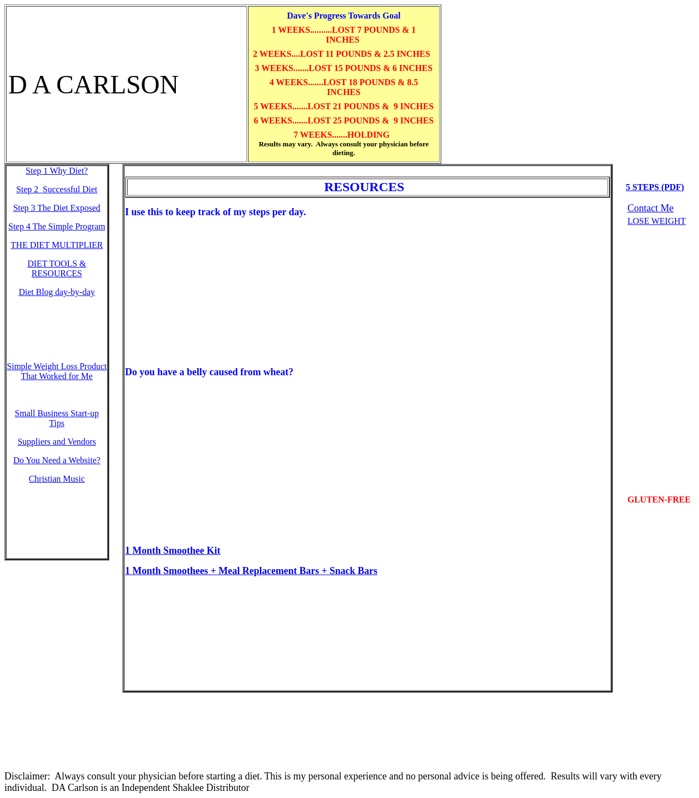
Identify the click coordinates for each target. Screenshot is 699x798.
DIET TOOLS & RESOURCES (56, 268)
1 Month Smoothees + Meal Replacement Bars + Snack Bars (251, 570)
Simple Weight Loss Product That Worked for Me (57, 371)
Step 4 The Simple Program (56, 226)
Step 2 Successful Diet (56, 189)
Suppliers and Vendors (56, 441)
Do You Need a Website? (56, 460)
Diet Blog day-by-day (57, 292)
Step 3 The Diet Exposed (56, 207)
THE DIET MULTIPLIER (57, 245)
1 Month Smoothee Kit (173, 550)
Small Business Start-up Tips (57, 418)
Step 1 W (57, 170)
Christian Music (57, 478)
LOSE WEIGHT (656, 221)
